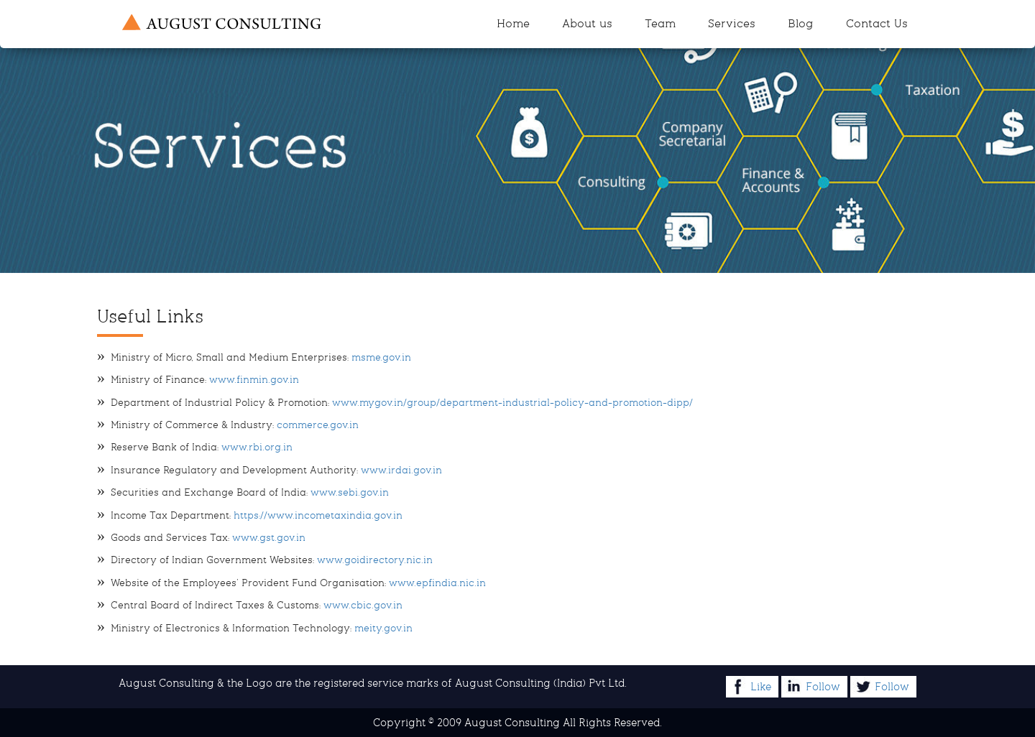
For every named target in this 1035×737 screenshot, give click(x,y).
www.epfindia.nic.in (436, 583)
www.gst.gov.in (267, 537)
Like (749, 686)
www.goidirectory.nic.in (375, 560)
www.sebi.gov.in (348, 492)
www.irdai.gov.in (400, 470)
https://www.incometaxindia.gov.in (316, 515)
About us (587, 23)
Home (513, 23)
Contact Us (877, 23)
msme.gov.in (381, 357)
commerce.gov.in (318, 425)
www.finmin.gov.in (254, 379)
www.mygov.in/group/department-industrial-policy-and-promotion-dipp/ (512, 402)
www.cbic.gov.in (361, 605)
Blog (801, 23)
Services (731, 23)
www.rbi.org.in (257, 447)
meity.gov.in (382, 628)
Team (660, 23)
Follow (811, 686)
